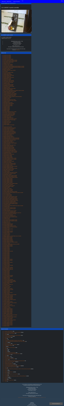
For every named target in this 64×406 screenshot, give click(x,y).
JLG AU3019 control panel (6, 73)
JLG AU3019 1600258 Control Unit (7, 115)
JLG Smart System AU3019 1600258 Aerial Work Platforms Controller (13, 67)
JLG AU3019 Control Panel (6, 76)
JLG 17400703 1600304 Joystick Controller (9, 281)
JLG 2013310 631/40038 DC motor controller (9, 100)
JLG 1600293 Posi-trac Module (7, 156)
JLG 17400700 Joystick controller (7, 317)
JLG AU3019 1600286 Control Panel (8, 75)
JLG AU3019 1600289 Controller (7, 165)
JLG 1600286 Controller (6, 98)
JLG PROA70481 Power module (7, 102)
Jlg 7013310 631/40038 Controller (7, 223)
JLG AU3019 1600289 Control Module (8, 128)
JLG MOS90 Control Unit (6, 209)
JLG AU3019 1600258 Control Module (8, 124)
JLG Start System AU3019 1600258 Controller (9, 176)
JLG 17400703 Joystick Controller (7, 279)
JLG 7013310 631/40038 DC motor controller (9, 93)
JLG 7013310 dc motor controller (7, 64)
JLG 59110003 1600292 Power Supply (8, 114)
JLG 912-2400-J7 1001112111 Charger (8, 112)
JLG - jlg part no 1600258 (6, 337)
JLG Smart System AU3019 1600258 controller (9, 61)
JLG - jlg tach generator (6, 356)
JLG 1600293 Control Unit (6, 222)
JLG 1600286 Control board (6, 97)
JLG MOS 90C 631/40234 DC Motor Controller (9, 175)
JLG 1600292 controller (6, 107)
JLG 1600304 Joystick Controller (7, 259)
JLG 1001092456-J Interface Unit (7, 284)
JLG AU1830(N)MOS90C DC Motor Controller (9, 152)
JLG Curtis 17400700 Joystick (7, 160)
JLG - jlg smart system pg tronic (7, 362)
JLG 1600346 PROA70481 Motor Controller (9, 91)
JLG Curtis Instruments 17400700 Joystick (9, 163)
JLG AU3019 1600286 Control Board (8, 77)
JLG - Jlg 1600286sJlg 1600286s (7, 345)
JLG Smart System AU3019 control (7, 62)
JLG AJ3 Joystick (5, 71)
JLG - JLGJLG (5, 339)
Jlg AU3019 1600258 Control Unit (7, 268)
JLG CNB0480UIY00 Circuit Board (7, 85)
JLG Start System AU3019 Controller (8, 169)
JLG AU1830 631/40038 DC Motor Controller (9, 111)
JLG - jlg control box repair (7, 343)
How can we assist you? (56, 403)
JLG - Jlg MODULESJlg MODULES (8, 363)
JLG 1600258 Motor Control (6, 78)
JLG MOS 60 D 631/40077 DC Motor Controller (9, 151)
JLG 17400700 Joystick (6, 120)
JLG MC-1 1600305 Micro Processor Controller (9, 314)
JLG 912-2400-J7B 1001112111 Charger (8, 113)
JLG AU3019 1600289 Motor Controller (8, 92)
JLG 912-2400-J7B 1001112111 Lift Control (9, 213)
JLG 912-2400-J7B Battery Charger (7, 84)
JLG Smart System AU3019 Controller (8, 86)
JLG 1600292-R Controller (6, 307)
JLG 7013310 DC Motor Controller (7, 82)
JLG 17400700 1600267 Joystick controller (9, 299)
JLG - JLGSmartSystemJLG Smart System (9, 347)
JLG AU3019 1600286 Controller (7, 89)
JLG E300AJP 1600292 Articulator (7, 167)
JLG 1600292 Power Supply (6, 116)
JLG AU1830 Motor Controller (7, 174)
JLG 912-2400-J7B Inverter (6, 286)
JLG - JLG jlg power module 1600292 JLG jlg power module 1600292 (12, 340)
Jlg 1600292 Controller (5, 110)
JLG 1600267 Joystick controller (7, 304)
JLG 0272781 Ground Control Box (7, 214)
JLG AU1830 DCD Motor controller (7, 289)
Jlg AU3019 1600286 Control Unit (7, 269)
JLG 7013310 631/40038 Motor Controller (8, 280)
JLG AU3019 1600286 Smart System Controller (9, 191)
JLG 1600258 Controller (6, 83)
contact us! (18, 49)
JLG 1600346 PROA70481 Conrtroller (8, 147)
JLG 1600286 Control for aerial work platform (9, 94)
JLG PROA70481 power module (7, 104)
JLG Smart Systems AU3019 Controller (8, 185)
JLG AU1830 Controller (6, 258)
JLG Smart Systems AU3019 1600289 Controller (10, 183)
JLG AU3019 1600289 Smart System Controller (9, 172)
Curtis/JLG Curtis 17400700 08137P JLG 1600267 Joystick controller (13, 90)
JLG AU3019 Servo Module (6, 55)
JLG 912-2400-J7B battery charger (7, 72)
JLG (3, 125)
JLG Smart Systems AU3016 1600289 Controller (10, 177)
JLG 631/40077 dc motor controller (7, 59)
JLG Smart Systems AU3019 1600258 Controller (10, 199)
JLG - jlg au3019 (5, 359)
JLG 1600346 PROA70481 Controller (8, 161)
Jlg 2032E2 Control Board (6, 69)
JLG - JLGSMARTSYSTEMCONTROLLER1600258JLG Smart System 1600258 (14, 341)
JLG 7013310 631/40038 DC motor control (9, 95)
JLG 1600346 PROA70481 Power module (8, 88)
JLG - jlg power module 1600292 (7, 331)
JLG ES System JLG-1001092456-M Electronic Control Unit (11, 212)
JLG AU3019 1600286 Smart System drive (9, 150)
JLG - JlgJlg (5, 334)
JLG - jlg (4, 346)
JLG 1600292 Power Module (6, 153)
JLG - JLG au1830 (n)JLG (6, 354)
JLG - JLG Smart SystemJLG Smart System (9, 352)
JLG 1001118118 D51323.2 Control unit (8, 305)
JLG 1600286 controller (6, 101)
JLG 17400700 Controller (6, 204)
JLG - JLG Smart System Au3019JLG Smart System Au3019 (11, 353)
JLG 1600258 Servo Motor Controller (8, 80)
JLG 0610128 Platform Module (7, 155)
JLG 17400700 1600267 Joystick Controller (9, 225)
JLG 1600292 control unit (6, 63)
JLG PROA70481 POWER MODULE (8, 103)
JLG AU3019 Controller (6, 187)
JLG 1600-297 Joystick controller (7, 190)
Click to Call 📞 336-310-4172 (6, 1)
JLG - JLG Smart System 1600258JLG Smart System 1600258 (11, 332)
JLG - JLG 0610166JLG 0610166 (7, 336)
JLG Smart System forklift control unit (8, 81)
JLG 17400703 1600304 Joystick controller (9, 319)
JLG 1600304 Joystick (5, 123)
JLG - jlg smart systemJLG (7, 357)
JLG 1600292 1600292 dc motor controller (9, 70)
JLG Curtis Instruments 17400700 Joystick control (10, 200)
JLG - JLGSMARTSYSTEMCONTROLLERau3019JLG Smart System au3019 (13, 360)
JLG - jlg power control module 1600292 (8, 333)
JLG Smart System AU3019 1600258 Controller (9, 220)
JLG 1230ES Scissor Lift (6, 217)
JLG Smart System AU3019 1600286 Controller (9, 196)
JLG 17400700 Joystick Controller (7, 251)
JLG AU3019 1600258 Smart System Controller (9, 60)
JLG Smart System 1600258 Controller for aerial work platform (12, 96)
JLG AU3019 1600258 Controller (7, 157)
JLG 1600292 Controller (6, 249)
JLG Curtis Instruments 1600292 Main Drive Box (10, 198)
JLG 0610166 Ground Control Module (8, 154)
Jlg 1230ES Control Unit (6, 221)
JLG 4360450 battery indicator (7, 74)
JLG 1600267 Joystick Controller (7, 288)
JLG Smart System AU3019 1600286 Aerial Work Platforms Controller (13, 66)
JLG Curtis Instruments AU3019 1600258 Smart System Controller (12, 192)
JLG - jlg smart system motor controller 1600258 (10, 344)
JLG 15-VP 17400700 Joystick (7, 195)
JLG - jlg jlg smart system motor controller (9, 361)
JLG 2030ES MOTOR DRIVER (7, 126)
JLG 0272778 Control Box (6, 193)
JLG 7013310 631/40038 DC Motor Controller (9, 302)
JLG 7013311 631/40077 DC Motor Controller (9, 118)
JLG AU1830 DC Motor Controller (7, 68)
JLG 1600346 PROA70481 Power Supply (8, 119)
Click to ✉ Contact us (16, 1)
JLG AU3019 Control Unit (6, 122)
